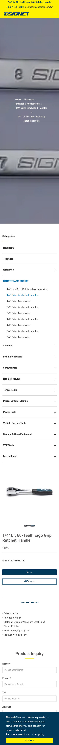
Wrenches (8, 269)
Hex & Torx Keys (11, 378)
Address (6, 706)
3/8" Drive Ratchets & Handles (22, 307)
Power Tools (9, 412)
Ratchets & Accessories (27, 103)
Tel (4, 692)
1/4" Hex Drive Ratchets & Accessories (27, 289)
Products (29, 99)
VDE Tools (8, 445)
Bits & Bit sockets (12, 356)
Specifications (29, 602)
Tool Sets (8, 258)
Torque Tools (10, 389)
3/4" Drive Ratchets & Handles (22, 331)
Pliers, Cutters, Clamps (15, 401)
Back (29, 572)
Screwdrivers (10, 367)
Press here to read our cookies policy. (25, 734)
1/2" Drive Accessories (19, 325)
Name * (6, 663)
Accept (29, 740)
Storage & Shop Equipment (17, 434)
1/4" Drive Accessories (19, 301)
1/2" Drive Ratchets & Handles (22, 319)
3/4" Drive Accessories (19, 337)
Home (18, 99)
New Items (8, 247)
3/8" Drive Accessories (19, 313)
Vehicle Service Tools (14, 423)
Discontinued (10, 456)
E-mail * (6, 678)
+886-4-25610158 (15, 7)
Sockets (7, 345)
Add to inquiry (29, 581)
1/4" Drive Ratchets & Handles (31, 108)
